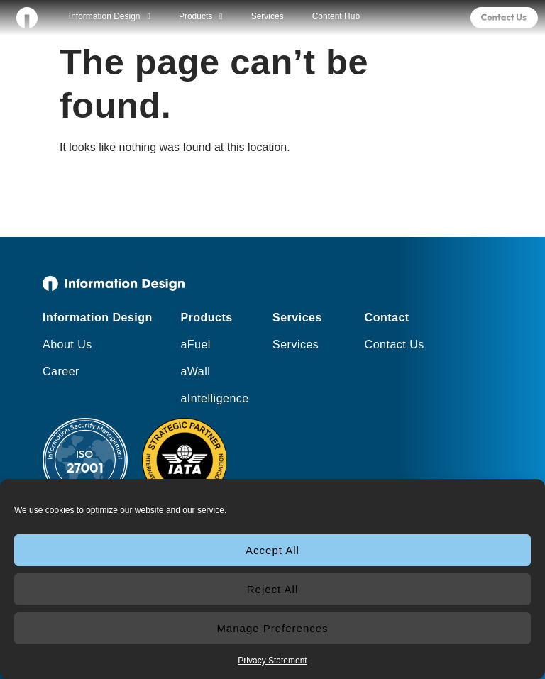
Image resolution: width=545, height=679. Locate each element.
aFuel (195, 344)
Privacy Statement (272, 661)
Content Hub (336, 16)
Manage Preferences (272, 628)
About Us (67, 344)
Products (201, 16)
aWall (195, 371)
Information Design (109, 16)
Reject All (273, 589)
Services (267, 16)
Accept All (272, 550)
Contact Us (394, 344)
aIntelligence (214, 398)
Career (61, 371)
